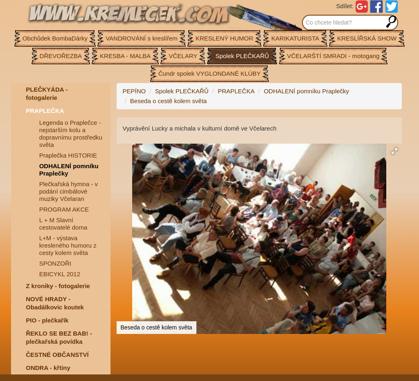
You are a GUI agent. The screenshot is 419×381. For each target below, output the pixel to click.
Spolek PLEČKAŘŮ (182, 91)
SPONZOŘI (55, 263)
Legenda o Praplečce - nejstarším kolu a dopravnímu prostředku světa (70, 133)
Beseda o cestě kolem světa (168, 100)
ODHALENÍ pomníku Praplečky (69, 169)
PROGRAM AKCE (64, 209)
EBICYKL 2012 (59, 274)
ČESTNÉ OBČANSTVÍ (57, 354)
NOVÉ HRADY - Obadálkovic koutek (55, 303)
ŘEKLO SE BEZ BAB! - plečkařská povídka (59, 337)
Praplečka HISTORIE (68, 155)
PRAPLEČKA (45, 110)
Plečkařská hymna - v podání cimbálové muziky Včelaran (68, 191)
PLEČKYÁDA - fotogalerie (47, 93)
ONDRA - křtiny (48, 367)
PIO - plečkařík (47, 320)
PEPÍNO (134, 91)
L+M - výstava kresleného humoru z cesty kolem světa (68, 245)
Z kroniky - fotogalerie (58, 285)
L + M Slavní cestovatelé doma (63, 223)
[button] (394, 151)
